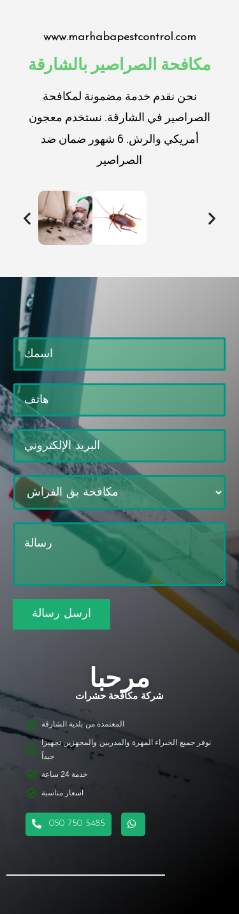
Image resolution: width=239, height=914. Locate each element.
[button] (27, 218)
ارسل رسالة (61, 614)
